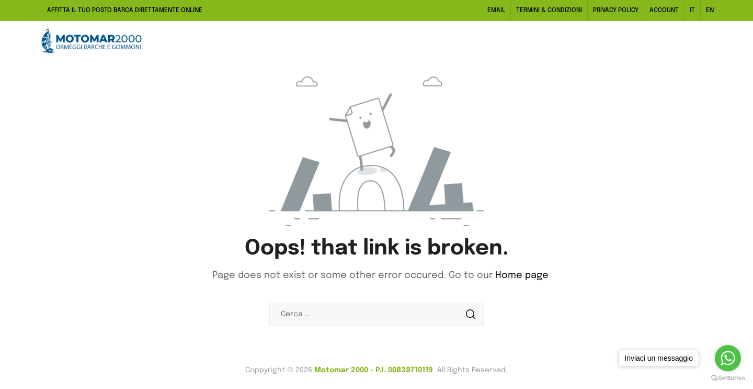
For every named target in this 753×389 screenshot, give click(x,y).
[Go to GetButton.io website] (728, 378)
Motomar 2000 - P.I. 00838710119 (373, 370)
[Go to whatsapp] (728, 358)
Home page (522, 275)
